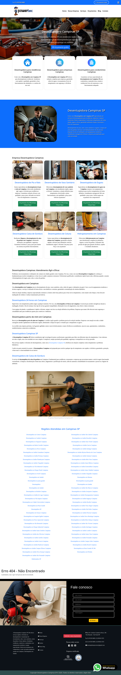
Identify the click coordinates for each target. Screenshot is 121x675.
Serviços (83, 11)
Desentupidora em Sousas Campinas (36, 513)
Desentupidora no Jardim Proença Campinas (36, 456)
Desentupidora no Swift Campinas (36, 473)
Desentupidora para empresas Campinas (59, 71)
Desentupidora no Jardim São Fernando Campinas (36, 555)
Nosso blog (41, 646)
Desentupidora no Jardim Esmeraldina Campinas (84, 466)
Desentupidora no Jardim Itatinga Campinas (84, 449)
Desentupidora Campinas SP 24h (22, 632)
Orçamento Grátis (101, 2)
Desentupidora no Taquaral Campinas (36, 441)
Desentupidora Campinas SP (25, 333)
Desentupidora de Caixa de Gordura (28, 355)
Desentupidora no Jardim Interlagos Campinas (85, 527)
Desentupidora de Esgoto (91, 182)
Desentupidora (36, 484)
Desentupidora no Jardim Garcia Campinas (36, 541)
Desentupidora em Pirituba (84, 552)
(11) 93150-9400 (19, 2)
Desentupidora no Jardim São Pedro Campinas (85, 509)
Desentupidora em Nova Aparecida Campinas (36, 520)
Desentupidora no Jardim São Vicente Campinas (84, 523)
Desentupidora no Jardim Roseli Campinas (85, 545)
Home (64, 11)
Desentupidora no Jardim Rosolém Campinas (84, 438)
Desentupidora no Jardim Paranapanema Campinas (85, 495)
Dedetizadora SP (36, 559)
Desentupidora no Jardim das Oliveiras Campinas (36, 534)
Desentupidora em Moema (84, 477)
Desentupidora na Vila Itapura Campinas (36, 498)
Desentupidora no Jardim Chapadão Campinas (36, 463)
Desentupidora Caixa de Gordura (28, 233)
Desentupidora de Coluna (59, 233)
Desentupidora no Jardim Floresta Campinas (84, 513)
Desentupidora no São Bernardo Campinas (36, 523)
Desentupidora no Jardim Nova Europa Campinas (36, 552)
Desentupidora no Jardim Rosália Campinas (85, 502)
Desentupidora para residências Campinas (27, 71)
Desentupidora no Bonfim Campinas (36, 491)
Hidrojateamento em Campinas (91, 233)
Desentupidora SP (36, 509)
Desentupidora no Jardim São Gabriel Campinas (84, 434)
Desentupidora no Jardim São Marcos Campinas (84, 488)
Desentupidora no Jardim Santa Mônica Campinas (85, 463)
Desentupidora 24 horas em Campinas (29, 300)
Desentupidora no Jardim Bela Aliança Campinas (84, 520)
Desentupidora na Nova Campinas (36, 449)
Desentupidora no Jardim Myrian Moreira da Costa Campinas (85, 452)
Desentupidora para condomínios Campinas (91, 71)
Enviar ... (93, 620)
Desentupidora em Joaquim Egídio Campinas (36, 516)
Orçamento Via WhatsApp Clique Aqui (27, 204)
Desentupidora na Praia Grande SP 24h (85, 548)
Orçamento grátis (60, 47)
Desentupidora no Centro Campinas (36, 434)
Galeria (40, 643)
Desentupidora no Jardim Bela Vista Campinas (85, 459)
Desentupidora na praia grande (36, 481)
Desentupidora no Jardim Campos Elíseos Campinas (36, 548)
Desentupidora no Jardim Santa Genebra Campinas (36, 530)
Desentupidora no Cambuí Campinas (36, 438)
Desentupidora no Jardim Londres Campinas (84, 530)
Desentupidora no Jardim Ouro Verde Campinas (84, 441)
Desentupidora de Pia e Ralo (27, 182)
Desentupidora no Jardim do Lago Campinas (36, 495)
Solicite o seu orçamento (73, 636)
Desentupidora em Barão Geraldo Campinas (36, 445)
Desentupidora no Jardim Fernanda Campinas (84, 537)
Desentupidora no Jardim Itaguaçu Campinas (84, 498)
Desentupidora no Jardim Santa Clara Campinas (84, 534)
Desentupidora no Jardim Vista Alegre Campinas (84, 505)
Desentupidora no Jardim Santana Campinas (84, 456)
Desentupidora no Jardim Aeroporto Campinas (85, 491)
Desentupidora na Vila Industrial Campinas (36, 466)
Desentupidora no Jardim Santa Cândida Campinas (85, 470)
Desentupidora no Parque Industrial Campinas (36, 527)
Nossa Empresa (73, 11)
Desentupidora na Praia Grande (36, 505)
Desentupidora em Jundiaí (36, 477)
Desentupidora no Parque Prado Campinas (36, 470)
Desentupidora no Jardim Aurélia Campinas (36, 537)
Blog (99, 11)
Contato (105, 11)
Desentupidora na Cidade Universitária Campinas (36, 502)
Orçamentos (92, 11)
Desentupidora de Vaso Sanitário (60, 182)
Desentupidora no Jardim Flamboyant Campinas (36, 459)
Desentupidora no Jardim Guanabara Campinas (36, 452)
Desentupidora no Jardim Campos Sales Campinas (85, 541)
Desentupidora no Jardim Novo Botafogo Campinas (84, 516)
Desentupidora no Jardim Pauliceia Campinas (36, 545)
